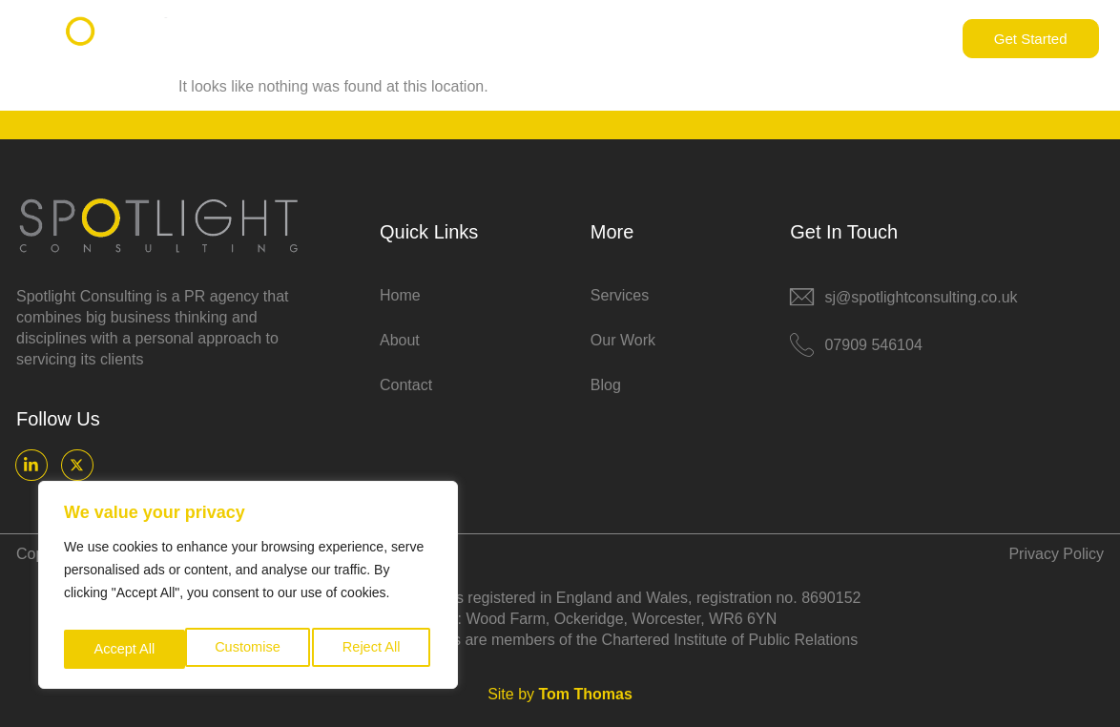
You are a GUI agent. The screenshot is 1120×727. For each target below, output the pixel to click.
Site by (560, 693)
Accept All (373, 648)
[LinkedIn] (31, 464)
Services (677, 39)
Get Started (1031, 39)
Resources (788, 39)
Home (510, 39)
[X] (76, 464)
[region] (248, 589)
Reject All (250, 648)
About (590, 39)
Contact (898, 39)
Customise (125, 648)
